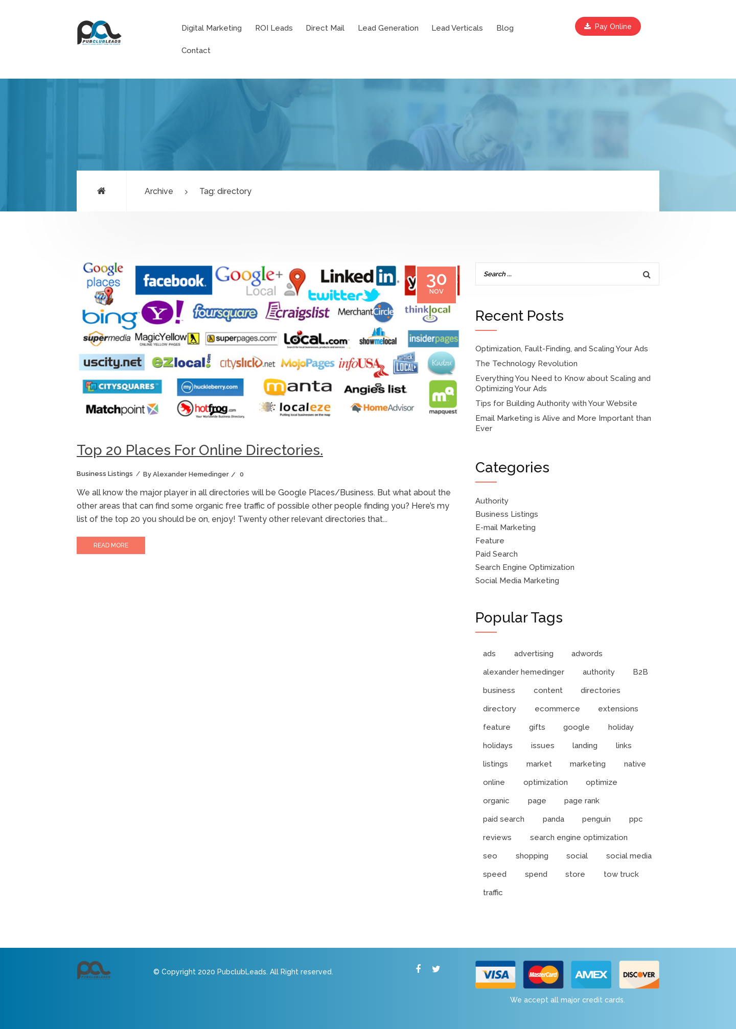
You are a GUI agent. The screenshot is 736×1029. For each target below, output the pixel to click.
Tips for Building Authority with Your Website (556, 403)
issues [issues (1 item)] (543, 745)
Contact (196, 50)
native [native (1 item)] (635, 764)
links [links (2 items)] (624, 745)
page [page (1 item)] (537, 800)
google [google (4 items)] (576, 727)
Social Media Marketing (517, 580)
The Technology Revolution (526, 363)
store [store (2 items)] (575, 874)
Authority (492, 501)
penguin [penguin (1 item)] (596, 819)
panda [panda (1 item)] (553, 819)
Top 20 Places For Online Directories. (200, 450)
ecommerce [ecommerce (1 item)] (557, 708)
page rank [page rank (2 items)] (582, 800)
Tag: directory (225, 191)
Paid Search (496, 554)
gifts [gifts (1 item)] (537, 727)
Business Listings (105, 473)
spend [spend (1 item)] (536, 874)
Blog (505, 28)
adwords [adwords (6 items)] (587, 653)
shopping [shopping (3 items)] (532, 855)
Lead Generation (388, 28)
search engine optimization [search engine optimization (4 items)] (579, 837)
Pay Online (608, 26)
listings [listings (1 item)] (495, 764)
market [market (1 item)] (539, 764)
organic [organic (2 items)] (496, 800)
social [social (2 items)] (577, 855)
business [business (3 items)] (499, 690)
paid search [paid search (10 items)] (503, 819)
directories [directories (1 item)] (600, 690)
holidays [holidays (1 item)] (498, 745)
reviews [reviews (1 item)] (497, 837)
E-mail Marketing (505, 527)
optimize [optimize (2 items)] (601, 782)
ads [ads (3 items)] (489, 653)
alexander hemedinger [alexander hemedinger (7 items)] (523, 672)
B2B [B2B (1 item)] (640, 672)
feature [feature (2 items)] (497, 727)
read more (111, 545)
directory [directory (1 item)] (499, 708)
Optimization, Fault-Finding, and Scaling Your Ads (561, 348)
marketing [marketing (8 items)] (588, 764)
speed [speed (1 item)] (495, 874)
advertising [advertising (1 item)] (534, 653)
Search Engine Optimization (524, 567)
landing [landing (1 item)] (584, 745)
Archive (159, 191)
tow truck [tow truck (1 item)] (621, 874)
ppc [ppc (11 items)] (636, 819)
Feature (489, 540)
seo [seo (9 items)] (490, 855)
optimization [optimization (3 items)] (545, 782)
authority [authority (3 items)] (599, 672)
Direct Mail (325, 28)
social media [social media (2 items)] (629, 855)
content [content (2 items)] (548, 690)
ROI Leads (274, 28)
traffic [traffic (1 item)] (493, 892)
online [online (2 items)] (494, 782)
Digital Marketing (211, 28)
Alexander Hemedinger (191, 474)
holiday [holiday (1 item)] (621, 727)
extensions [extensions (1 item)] (618, 708)
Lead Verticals (457, 28)
